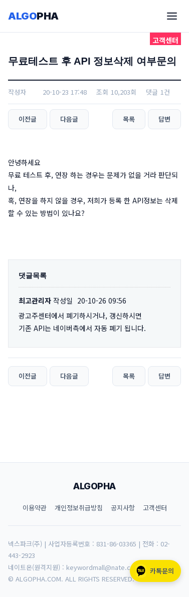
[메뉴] (172, 16)
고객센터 (155, 507)
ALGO (33, 16)
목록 (129, 119)
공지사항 (123, 507)
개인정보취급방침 (79, 507)
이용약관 (35, 507)
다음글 (69, 119)
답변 (164, 119)
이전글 (28, 119)
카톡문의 (154, 571)
